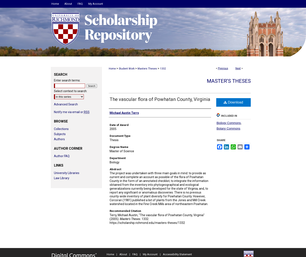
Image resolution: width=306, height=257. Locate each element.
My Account (150, 254)
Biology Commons (229, 123)
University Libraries (66, 173)
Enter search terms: (67, 80)
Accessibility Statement (177, 254)
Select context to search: (70, 91)
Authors (59, 139)
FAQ (135, 254)
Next (238, 68)
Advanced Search (66, 104)
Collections (61, 129)
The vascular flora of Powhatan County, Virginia (160, 99)
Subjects (60, 134)
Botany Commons (228, 128)
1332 (163, 68)
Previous (223, 68)
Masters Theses (147, 68)
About (123, 254)
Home (112, 68)
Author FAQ (62, 156)
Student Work (127, 68)
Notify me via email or (72, 112)
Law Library (61, 178)
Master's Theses (229, 81)
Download (233, 102)
